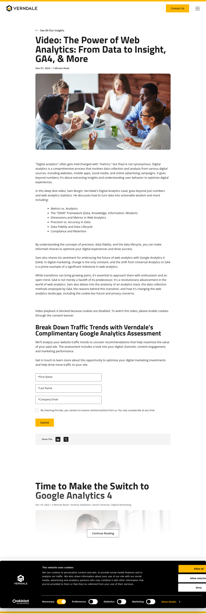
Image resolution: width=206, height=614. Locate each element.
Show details (168, 607)
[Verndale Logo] (21, 8)
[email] (68, 400)
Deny (179, 593)
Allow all (179, 574)
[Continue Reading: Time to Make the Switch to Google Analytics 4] (103, 533)
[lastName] (68, 389)
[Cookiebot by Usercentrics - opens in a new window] (21, 607)
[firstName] (68, 377)
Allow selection (179, 584)
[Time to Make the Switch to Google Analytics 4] (103, 501)
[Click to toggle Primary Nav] (197, 8)
